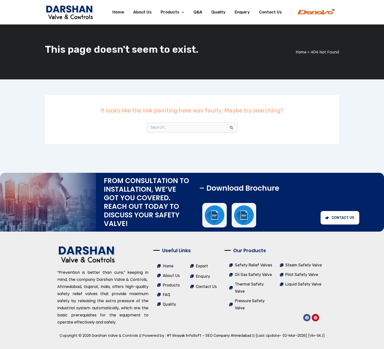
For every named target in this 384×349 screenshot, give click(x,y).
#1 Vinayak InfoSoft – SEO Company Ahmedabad (209, 335)
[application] (180, 13)
